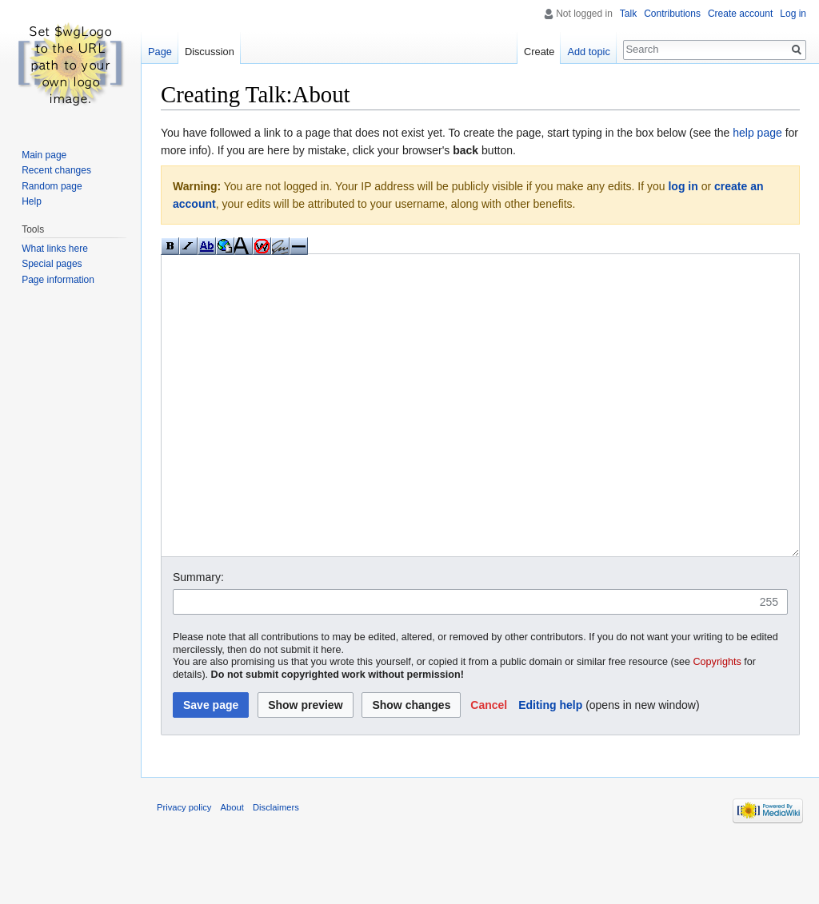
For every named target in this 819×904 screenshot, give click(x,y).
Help (32, 201)
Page (160, 52)
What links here (55, 248)
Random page (52, 186)
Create (539, 52)
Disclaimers (276, 867)
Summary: (198, 637)
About (232, 867)
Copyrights (717, 721)
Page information (58, 279)
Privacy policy (184, 867)
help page (757, 132)
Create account (740, 13)
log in (682, 186)
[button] (488, 765)
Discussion (209, 52)
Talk (628, 13)
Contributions (672, 13)
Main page (44, 155)
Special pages (52, 263)
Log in (793, 13)
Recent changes (56, 170)
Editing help (550, 765)
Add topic (588, 52)
